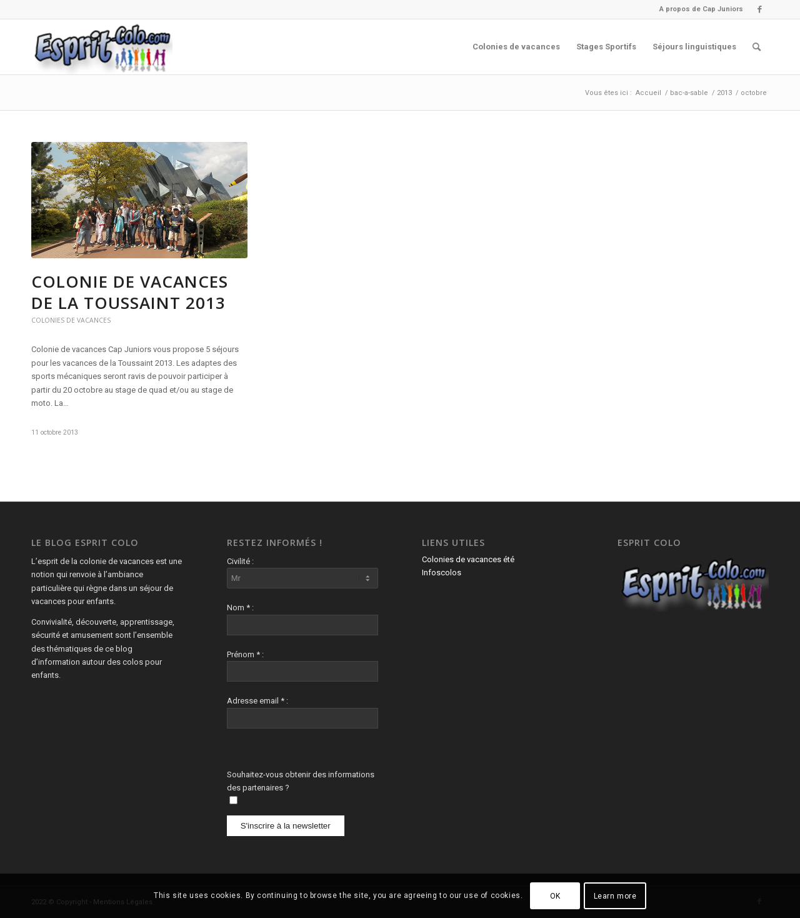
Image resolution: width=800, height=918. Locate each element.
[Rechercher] (756, 46)
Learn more (615, 896)
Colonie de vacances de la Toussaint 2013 (129, 292)
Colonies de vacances (71, 320)
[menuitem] (698, 9)
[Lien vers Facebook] (759, 9)
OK (555, 896)
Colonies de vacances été (468, 559)
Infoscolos (441, 572)
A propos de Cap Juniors (701, 9)
